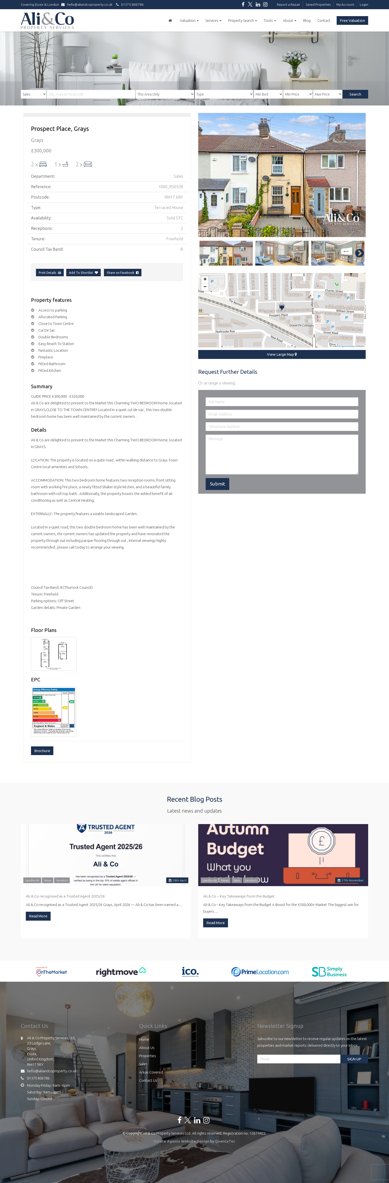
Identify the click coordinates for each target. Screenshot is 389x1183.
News (47, 880)
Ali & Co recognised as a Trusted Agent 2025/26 (65, 896)
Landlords (32, 880)
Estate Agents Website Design (181, 1141)
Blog (307, 20)
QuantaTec (225, 1141)
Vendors (62, 880)
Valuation (189, 20)
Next (357, 253)
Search (355, 94)
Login (364, 4)
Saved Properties (318, 4)
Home (144, 1039)
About (289, 20)
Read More (38, 916)
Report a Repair (288, 4)
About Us (147, 1047)
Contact (323, 20)
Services (213, 20)
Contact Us (148, 1080)
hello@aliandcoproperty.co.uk (88, 4)
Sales (236, 880)
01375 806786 (129, 4)
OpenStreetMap (347, 346)
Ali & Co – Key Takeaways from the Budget (239, 896)
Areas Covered (151, 1072)
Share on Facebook (123, 272)
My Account (345, 4)
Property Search (242, 20)
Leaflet (334, 346)
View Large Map (282, 354)
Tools (270, 20)
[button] (281, 306)
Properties (147, 1056)
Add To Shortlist (81, 272)
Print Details (47, 272)
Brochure (42, 751)
